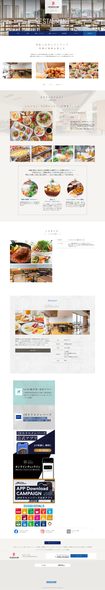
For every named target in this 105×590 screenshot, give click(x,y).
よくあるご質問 (68, 1)
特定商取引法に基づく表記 (74, 547)
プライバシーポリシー (50, 547)
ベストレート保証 (22, 547)
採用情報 (43, 547)
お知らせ (62, 1)
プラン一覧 (79, 555)
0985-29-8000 (63, 556)
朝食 (44, 84)
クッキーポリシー (57, 549)
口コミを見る (51, 582)
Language (100, 1)
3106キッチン (59, 84)
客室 (28, 33)
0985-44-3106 (67, 343)
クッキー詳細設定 (65, 549)
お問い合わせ (75, 1)
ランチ (50, 84)
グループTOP (91, 1)
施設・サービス (53, 33)
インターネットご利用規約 (62, 547)
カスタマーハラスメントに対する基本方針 (44, 549)
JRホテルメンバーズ (31, 547)
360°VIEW (32, 350)
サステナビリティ (83, 1)
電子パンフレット (52, 542)
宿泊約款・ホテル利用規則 (86, 547)
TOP (18, 33)
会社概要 (38, 547)
